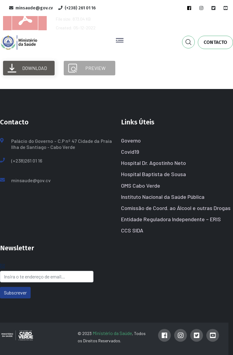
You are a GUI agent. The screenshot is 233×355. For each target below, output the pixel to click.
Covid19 (130, 151)
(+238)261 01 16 (26, 160)
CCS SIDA (132, 230)
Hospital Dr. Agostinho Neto (153, 162)
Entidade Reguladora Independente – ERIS (171, 219)
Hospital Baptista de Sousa (153, 174)
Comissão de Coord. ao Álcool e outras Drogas (176, 208)
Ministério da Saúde (112, 333)
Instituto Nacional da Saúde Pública (162, 196)
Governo (131, 140)
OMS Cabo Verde (140, 185)
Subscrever (15, 292)
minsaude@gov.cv (31, 180)
